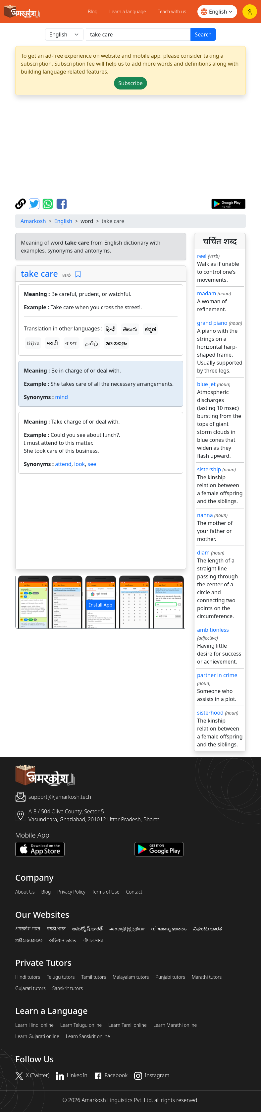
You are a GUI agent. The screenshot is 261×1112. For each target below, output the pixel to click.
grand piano (212, 322)
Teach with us (172, 11)
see (92, 464)
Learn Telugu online (81, 1025)
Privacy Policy (71, 892)
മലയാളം (116, 343)
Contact (134, 892)
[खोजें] (138, 34)
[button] (28, 601)
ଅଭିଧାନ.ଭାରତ (28, 940)
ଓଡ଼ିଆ (33, 343)
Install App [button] (100, 605)
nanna (205, 515)
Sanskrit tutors (67, 988)
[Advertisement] (101, 522)
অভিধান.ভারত (62, 940)
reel (201, 256)
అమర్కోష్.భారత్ (87, 928)
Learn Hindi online (34, 1025)
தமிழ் (91, 343)
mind (61, 397)
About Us (25, 892)
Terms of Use (105, 892)
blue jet (206, 384)
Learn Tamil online (127, 1025)
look (79, 464)
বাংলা (71, 343)
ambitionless (213, 629)
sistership (209, 469)
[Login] (249, 11)
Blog (92, 11)
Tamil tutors (93, 977)
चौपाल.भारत (93, 940)
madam (206, 293)
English (63, 221)
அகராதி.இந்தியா (126, 928)
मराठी (52, 343)
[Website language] (217, 11)
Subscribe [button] (130, 83)
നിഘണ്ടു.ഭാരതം (168, 928)
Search (203, 34)
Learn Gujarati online (37, 1036)
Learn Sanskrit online (88, 1036)
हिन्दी (111, 329)
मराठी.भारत (56, 928)
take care (39, 273)
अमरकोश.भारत (27, 928)
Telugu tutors (61, 977)
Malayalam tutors (131, 977)
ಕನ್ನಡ (150, 329)
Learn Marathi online (175, 1025)
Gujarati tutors (30, 988)
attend (63, 464)
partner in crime (217, 675)
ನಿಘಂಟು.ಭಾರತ (207, 928)
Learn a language (127, 11)
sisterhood (210, 712)
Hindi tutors (27, 977)
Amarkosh (33, 221)
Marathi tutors (207, 977)
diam (203, 552)
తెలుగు (130, 329)
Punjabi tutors (170, 977)
